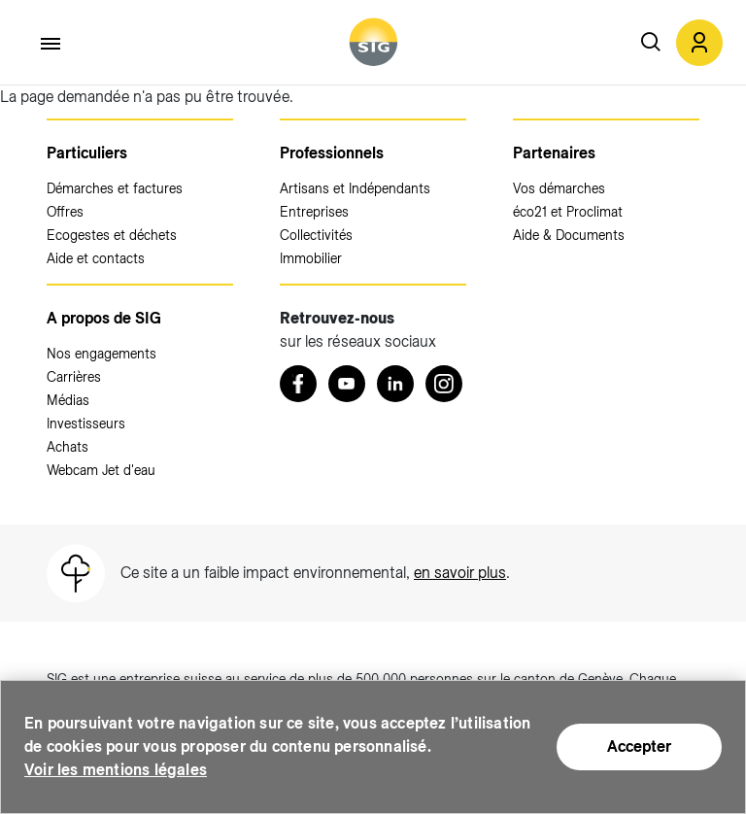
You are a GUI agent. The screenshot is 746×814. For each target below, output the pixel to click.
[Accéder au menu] (51, 43)
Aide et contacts (96, 258)
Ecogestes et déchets (112, 235)
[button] (699, 42)
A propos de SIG (104, 318)
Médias (68, 400)
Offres (65, 212)
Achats (67, 447)
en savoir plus (460, 572)
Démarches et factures (115, 188)
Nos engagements (101, 353)
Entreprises (314, 212)
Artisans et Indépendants (355, 188)
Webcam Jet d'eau (101, 470)
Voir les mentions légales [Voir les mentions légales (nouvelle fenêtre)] (115, 770)
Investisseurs (86, 423)
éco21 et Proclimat (568, 212)
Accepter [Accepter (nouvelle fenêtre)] (639, 746)
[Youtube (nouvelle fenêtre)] (346, 383)
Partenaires (554, 153)
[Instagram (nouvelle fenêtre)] (443, 383)
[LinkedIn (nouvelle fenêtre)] (395, 383)
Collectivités (316, 235)
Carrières (74, 377)
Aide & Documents (569, 235)
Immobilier (311, 258)
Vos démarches (559, 188)
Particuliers (87, 153)
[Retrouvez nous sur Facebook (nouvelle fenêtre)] (298, 383)
